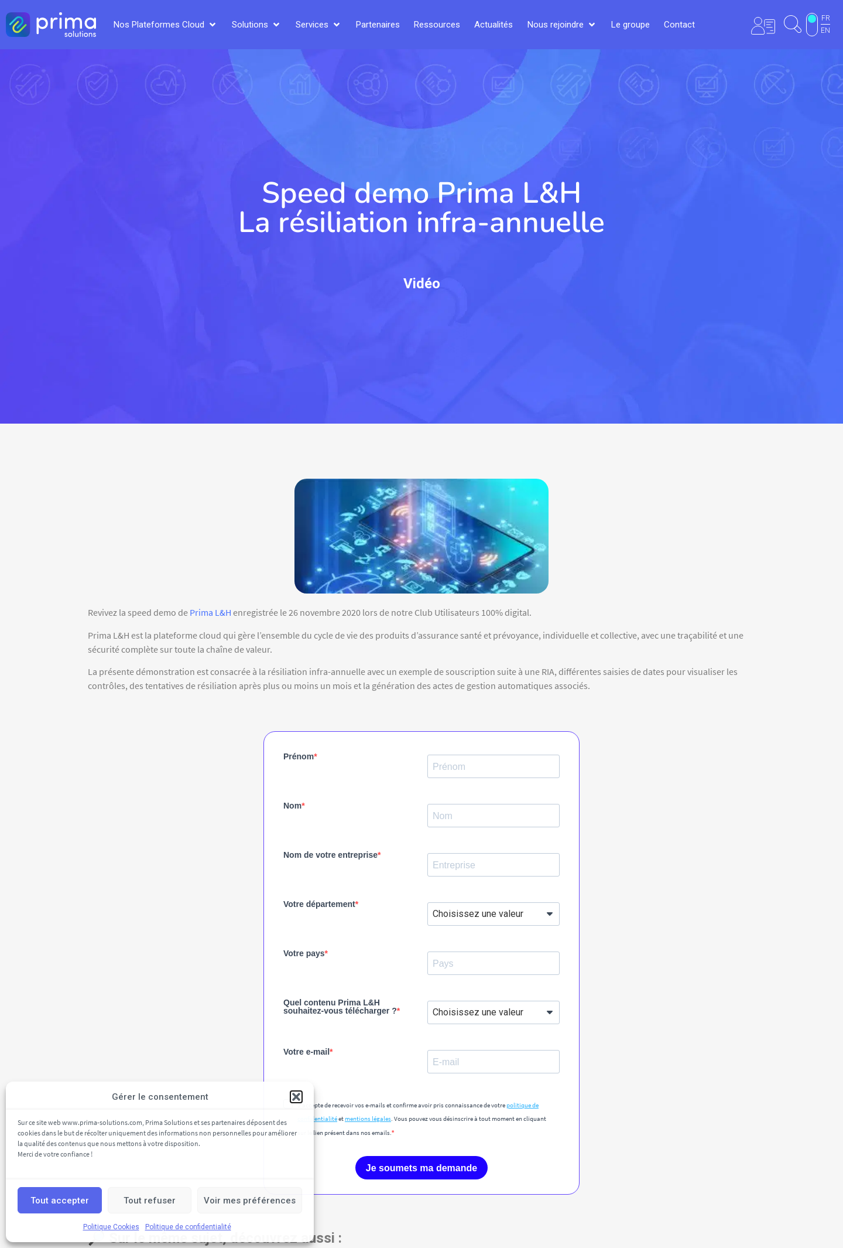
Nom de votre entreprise (330, 855)
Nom (292, 806)
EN (825, 30)
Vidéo (421, 283)
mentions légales (368, 1118)
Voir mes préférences (250, 1200)
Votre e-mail (306, 1052)
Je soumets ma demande (421, 1168)
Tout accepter (59, 1200)
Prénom (298, 756)
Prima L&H (210, 612)
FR (825, 18)
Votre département (319, 904)
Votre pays (304, 953)
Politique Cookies (111, 1227)
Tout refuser (150, 1200)
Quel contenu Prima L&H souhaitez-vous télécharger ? (340, 1006)
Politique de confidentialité (188, 1227)
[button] (296, 1097)
